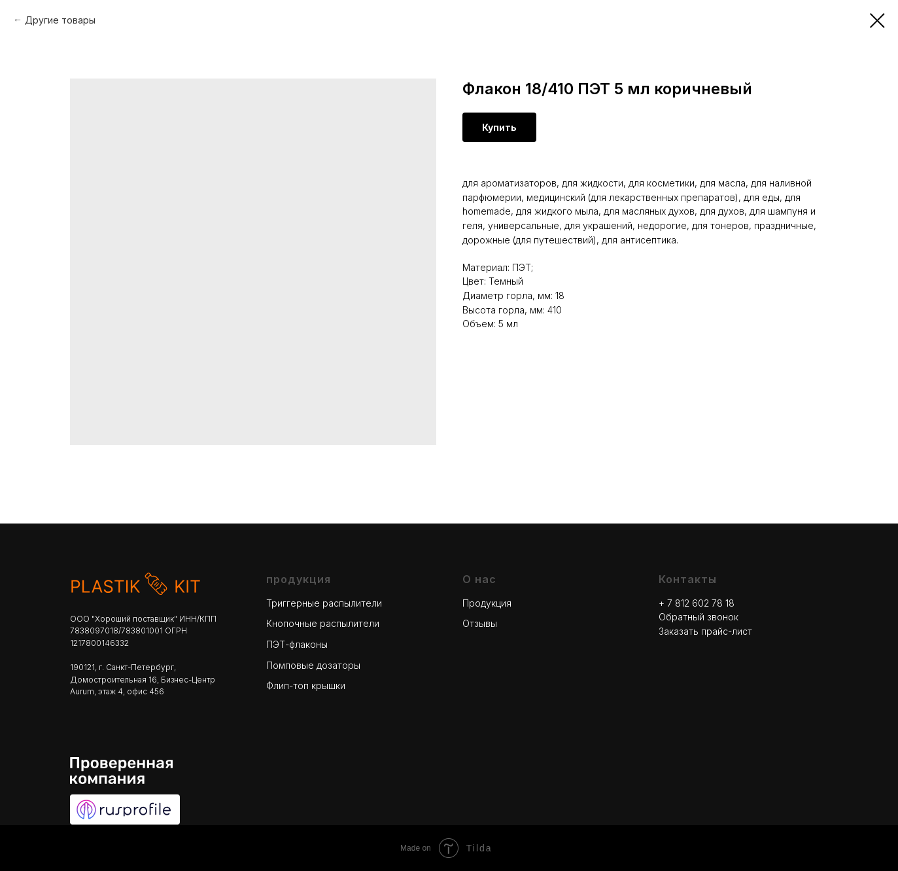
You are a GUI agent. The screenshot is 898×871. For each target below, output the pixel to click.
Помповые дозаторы (313, 665)
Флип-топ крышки (305, 685)
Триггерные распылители (324, 603)
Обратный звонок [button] (698, 616)
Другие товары (60, 20)
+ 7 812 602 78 (692, 603)
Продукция (486, 603)
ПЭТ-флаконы (297, 644)
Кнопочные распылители (322, 623)
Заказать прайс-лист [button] (705, 631)
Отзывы (479, 623)
